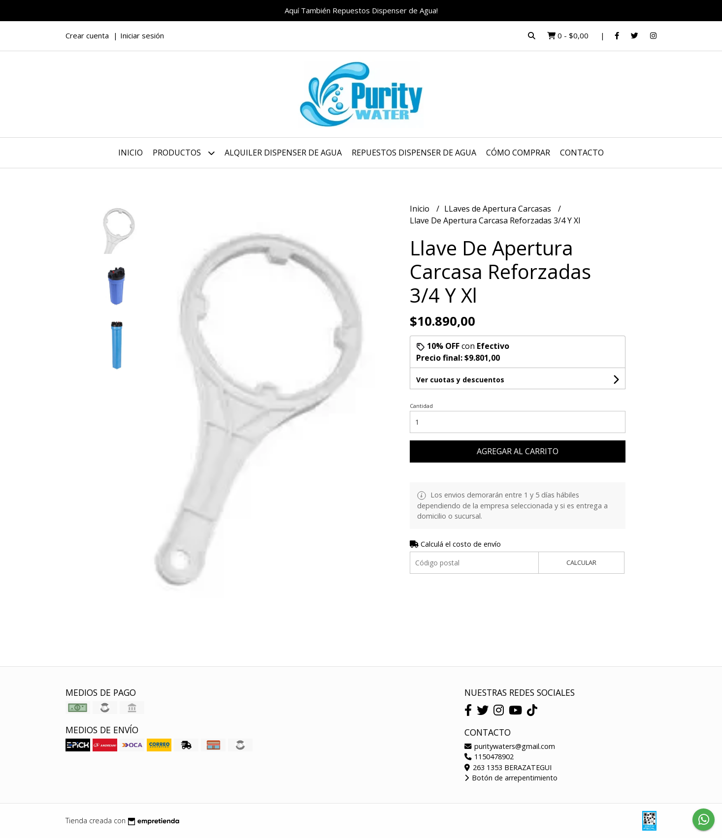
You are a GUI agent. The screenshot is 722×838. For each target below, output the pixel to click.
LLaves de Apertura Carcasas (498, 208)
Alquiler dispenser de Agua (283, 152)
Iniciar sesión (142, 35)
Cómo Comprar (518, 152)
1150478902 (489, 756)
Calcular (581, 562)
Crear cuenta (87, 35)
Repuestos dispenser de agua (414, 152)
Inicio (130, 152)
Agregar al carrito (517, 451)
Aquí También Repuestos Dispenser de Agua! (361, 10)
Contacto (582, 152)
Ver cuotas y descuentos (460, 379)
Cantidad (421, 405)
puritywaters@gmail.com (509, 746)
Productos (184, 153)
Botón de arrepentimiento (511, 777)
